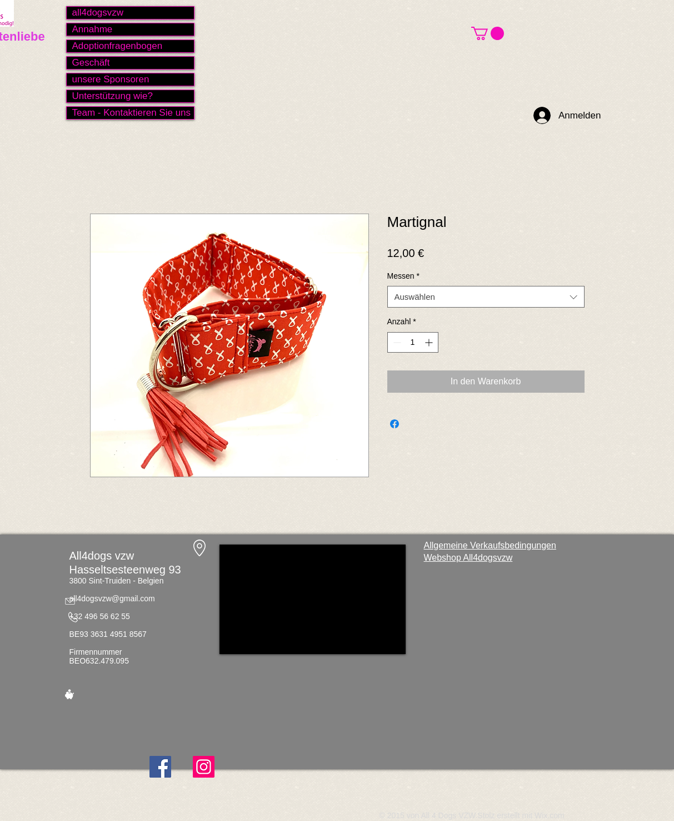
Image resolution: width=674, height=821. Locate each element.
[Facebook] (160, 767)
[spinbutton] (413, 342)
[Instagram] (203, 767)
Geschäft (91, 62)
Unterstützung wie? (112, 96)
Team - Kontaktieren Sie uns (131, 112)
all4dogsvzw (98, 12)
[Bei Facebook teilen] (394, 424)
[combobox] (486, 297)
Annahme (92, 29)
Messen (403, 275)
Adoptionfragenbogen (117, 46)
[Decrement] (396, 342)
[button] (487, 33)
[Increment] (430, 342)
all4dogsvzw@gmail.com (112, 598)
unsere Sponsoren (110, 79)
